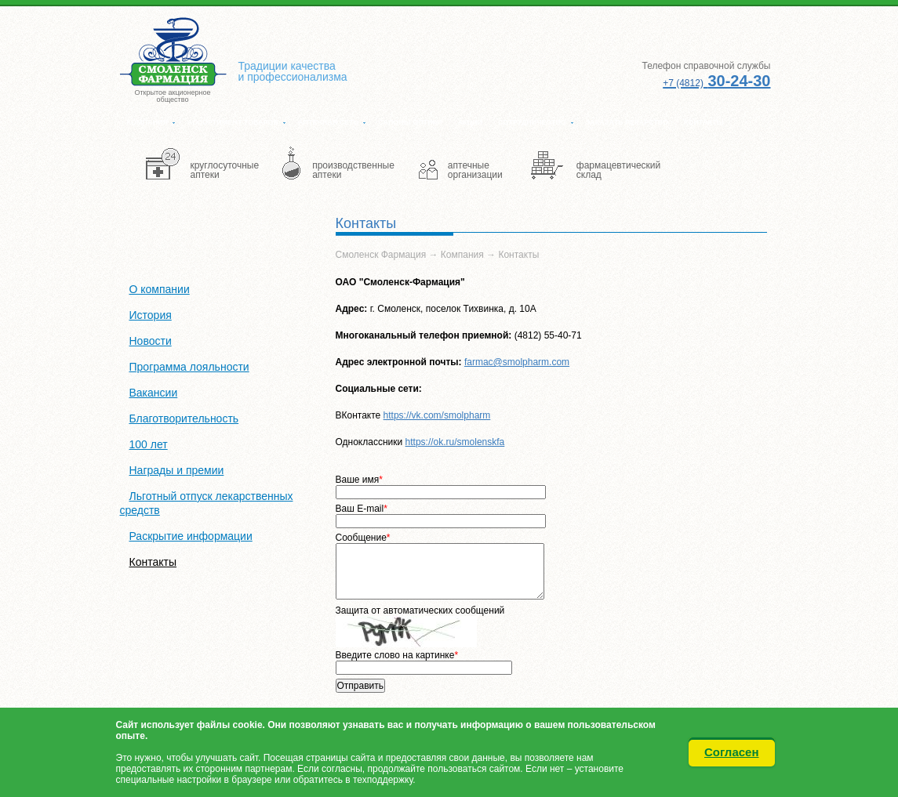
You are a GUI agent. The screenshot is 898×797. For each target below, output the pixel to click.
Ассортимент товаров (232, 122)
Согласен (731, 752)
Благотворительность (184, 418)
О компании (159, 289)
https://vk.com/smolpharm (437, 415)
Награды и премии (176, 470)
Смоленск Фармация (381, 254)
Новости (150, 341)
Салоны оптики (410, 122)
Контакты (703, 122)
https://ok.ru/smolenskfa (455, 442)
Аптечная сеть (328, 122)
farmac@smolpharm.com (516, 362)
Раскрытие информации (191, 536)
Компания (147, 122)
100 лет (148, 444)
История (150, 315)
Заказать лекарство (627, 122)
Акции (470, 122)
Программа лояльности (189, 366)
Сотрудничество (532, 122)
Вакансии (153, 392)
